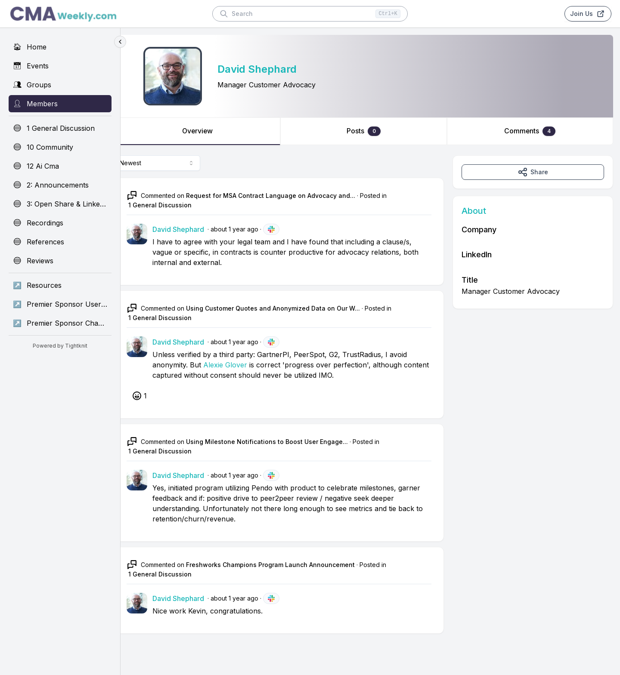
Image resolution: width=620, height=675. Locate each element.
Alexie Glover (238, 365)
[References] (60, 241)
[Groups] (60, 84)
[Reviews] (60, 260)
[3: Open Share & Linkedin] (60, 204)
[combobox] (170, 163)
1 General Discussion (173, 205)
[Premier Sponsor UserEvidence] (60, 304)
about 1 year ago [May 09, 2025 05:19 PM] (248, 598)
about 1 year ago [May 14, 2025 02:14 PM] (248, 341)
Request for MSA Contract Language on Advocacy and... (284, 195)
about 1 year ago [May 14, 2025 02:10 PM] (248, 475)
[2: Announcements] (60, 185)
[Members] (60, 103)
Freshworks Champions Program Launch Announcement (283, 564)
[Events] (60, 65)
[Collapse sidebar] (120, 42)
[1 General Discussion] (60, 128)
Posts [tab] (370, 131)
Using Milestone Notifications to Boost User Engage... (280, 441)
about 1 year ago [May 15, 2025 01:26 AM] (248, 229)
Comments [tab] (532, 131)
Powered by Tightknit (60, 345)
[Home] (60, 46)
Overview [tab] (208, 131)
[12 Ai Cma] (60, 166)
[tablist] (370, 131)
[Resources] (60, 285)
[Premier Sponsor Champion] (60, 323)
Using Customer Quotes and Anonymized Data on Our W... (286, 308)
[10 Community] (60, 147)
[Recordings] (60, 222)
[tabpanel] (370, 403)
